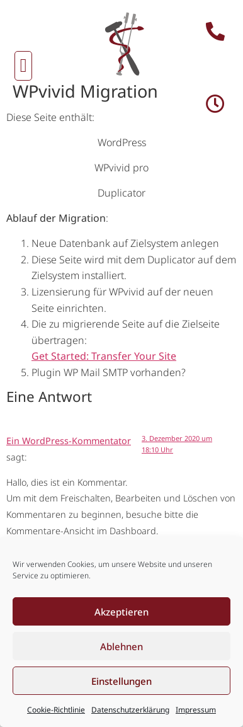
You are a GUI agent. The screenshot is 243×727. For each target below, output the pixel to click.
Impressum (196, 709)
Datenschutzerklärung (130, 709)
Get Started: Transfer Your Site (103, 356)
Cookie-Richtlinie (56, 709)
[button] (23, 66)
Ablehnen (121, 646)
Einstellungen (121, 681)
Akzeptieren (121, 611)
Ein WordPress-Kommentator (68, 441)
